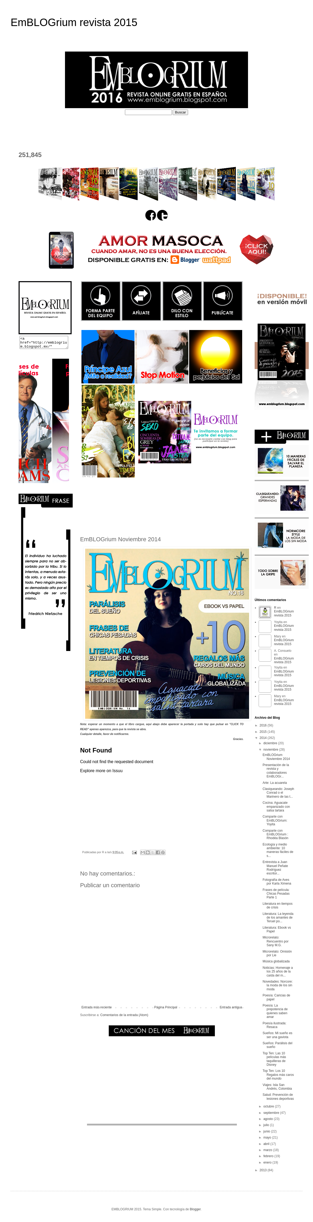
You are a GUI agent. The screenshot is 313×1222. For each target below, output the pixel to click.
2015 (264, 732)
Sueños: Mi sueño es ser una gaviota (277, 1035)
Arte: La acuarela (275, 783)
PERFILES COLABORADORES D (203, 127)
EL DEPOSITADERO (265, 127)
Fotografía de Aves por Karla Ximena (277, 881)
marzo (268, 1150)
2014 (264, 738)
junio (267, 1131)
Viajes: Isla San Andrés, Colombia (277, 1086)
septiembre (271, 1113)
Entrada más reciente (96, 1007)
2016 (264, 725)
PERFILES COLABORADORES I (130, 127)
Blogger (195, 1209)
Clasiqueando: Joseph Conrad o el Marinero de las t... (278, 792)
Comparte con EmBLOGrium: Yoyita (275, 820)
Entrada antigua (231, 1007)
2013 (264, 1170)
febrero (268, 1156)
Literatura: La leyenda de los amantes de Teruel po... (278, 917)
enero (267, 1162)
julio (266, 1125)
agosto (268, 1119)
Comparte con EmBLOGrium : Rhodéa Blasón (275, 834)
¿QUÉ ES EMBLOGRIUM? (63, 127)
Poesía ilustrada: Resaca (274, 1025)
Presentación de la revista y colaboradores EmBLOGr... (276, 770)
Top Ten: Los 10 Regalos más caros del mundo (278, 1074)
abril (266, 1144)
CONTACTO (27, 138)
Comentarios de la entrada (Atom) (124, 1015)
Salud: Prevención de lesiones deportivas (278, 1096)
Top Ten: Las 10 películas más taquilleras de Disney (274, 1059)
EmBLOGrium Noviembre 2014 (276, 756)
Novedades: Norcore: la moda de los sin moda (278, 985)
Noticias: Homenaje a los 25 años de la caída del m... (278, 971)
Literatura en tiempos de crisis (278, 905)
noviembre (271, 749)
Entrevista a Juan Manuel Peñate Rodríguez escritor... (275, 867)
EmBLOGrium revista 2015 (74, 22)
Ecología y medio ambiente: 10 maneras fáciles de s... (278, 850)
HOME (21, 127)
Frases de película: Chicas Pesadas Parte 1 (276, 893)
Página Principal (165, 1007)
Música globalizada (276, 961)
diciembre (270, 743)
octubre (269, 1106)
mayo (267, 1137)
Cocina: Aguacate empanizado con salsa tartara (276, 806)
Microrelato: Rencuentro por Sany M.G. (276, 941)
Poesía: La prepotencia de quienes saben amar (275, 1011)
